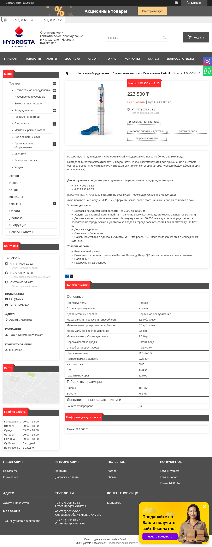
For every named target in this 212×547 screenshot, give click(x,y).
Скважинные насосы (126, 73)
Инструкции (17, 225)
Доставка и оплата (67, 477)
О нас (112, 58)
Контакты (132, 58)
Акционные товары (26, 160)
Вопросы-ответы (180, 58)
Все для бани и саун (27, 136)
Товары (31, 58)
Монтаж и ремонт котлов (29, 130)
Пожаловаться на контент (122, 543)
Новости (15, 182)
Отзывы (15, 204)
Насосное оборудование (93, 73)
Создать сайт (13, 2)
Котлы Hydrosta (169, 470)
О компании (10, 477)
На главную (10, 470)
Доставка (72, 58)
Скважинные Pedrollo (157, 73)
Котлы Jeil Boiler (170, 483)
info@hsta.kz (17, 299)
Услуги (51, 58)
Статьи (153, 58)
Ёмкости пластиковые (28, 103)
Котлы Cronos (168, 477)
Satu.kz (123, 539)
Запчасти (20, 153)
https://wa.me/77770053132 (83, 194)
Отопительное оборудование (32, 90)
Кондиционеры (23, 110)
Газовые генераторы (27, 116)
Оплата (94, 58)
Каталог (112, 470)
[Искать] (164, 37)
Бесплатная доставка (145, 121)
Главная (10, 58)
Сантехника (21, 123)
